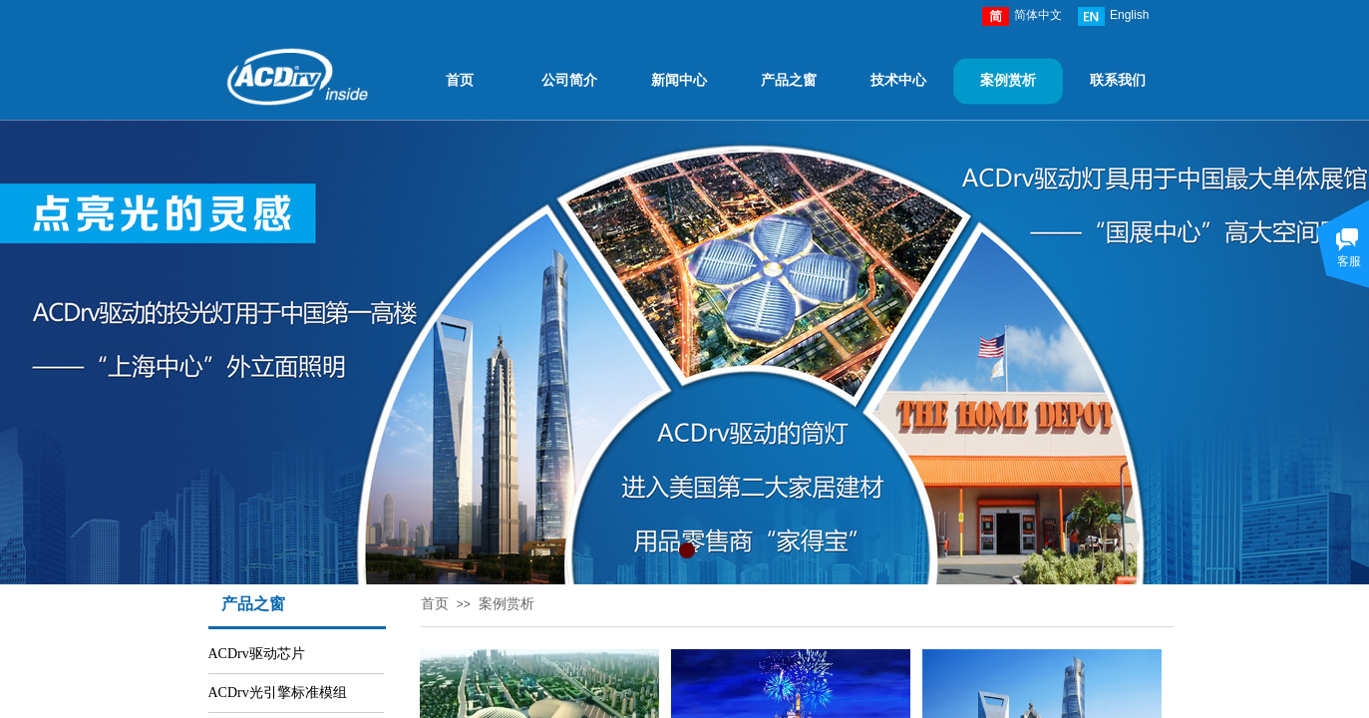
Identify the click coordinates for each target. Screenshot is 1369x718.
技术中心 (898, 80)
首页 (460, 80)
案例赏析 (1008, 80)
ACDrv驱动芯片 (256, 653)
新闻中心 (679, 80)
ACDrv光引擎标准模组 (277, 692)
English (1113, 16)
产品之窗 (789, 80)
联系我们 (1118, 80)
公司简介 (569, 80)
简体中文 (1022, 16)
